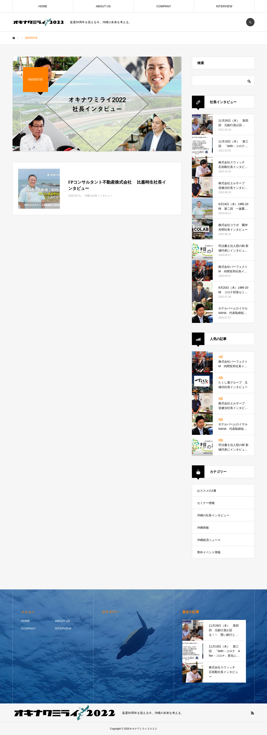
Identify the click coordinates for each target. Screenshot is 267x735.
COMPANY (163, 6)
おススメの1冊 (206, 490)
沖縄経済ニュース (208, 540)
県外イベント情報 (208, 552)
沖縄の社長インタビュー (213, 515)
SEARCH (250, 22)
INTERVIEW (224, 6)
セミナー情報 (206, 503)
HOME (42, 6)
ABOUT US (103, 6)
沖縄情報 (203, 527)
